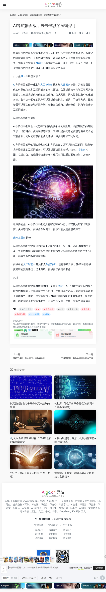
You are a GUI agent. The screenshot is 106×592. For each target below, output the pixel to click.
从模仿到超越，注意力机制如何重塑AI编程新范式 (75, 440)
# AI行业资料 (25, 309)
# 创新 (60, 309)
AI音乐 (92, 504)
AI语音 (83, 504)
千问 (47, 511)
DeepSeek (64, 511)
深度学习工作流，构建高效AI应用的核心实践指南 (74, 475)
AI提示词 (63, 508)
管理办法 (38, 525)
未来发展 (18, 237)
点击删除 (42, 327)
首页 (14, 15)
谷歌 (80, 149)
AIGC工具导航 (29, 327)
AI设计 (73, 504)
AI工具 (16, 324)
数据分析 (51, 264)
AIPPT (53, 508)
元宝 (40, 511)
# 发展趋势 (72, 309)
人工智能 (45, 84)
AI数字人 (63, 504)
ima (45, 508)
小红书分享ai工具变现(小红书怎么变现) (30, 475)
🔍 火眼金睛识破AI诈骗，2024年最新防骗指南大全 (30, 440)
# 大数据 (86, 309)
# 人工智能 (48, 309)
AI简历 (16, 508)
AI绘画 (34, 504)
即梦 (54, 511)
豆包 (33, 511)
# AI (37, 309)
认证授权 (53, 538)
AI (22, 76)
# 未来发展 (34, 314)
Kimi (74, 511)
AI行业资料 (23, 15)
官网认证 (53, 525)
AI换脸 (25, 508)
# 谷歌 (46, 314)
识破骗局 (39, 538)
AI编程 (82, 508)
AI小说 (73, 508)
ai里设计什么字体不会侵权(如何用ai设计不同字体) (74, 405)
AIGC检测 (36, 508)
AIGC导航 (52, 501)
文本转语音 (94, 508)
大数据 (64, 84)
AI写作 (25, 504)
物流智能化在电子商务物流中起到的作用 (30, 405)
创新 (60, 286)
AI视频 (44, 504)
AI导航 (39, 63)
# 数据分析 (20, 314)
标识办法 (39, 530)
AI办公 (53, 504)
